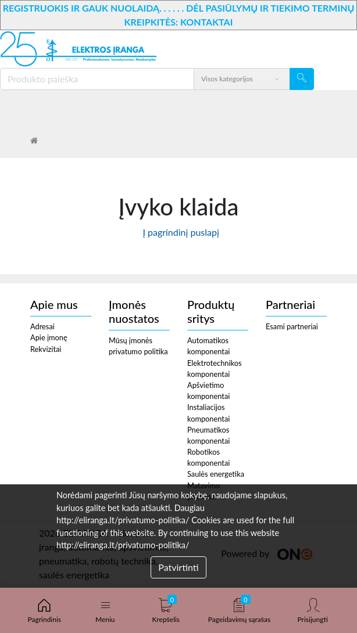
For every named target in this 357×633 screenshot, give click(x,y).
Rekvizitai (45, 349)
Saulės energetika (215, 474)
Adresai (42, 326)
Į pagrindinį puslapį (178, 232)
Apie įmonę (48, 337)
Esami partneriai (292, 326)
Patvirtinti (178, 567)
